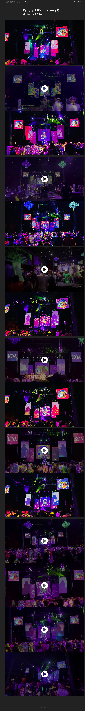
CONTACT (79, 1)
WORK (75, 1)
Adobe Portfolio (46, 707)
